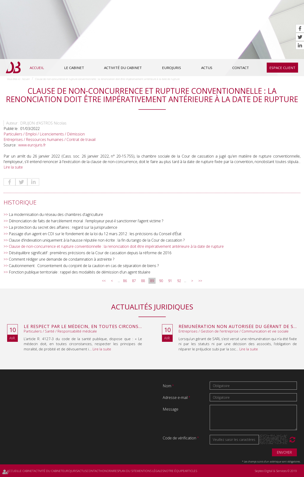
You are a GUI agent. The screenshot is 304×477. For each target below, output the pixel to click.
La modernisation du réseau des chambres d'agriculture (56, 214)
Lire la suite (13, 167)
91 (170, 280)
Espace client (282, 67)
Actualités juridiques (152, 307)
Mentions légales (150, 471)
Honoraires (109, 471)
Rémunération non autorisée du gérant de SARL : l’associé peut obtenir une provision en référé (238, 326)
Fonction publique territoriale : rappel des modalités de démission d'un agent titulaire (79, 272)
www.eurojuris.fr (32, 145)
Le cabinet (74, 67)
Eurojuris (171, 67)
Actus (206, 67)
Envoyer (284, 452)
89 (152, 280)
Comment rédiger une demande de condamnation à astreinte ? (61, 259)
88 (143, 280)
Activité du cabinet (123, 67)
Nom (167, 385)
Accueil (37, 67)
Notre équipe (174, 471)
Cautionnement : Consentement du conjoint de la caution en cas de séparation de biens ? (84, 265)
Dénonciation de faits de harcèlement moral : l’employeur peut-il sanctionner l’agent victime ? (86, 221)
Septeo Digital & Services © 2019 (276, 471)
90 (161, 280)
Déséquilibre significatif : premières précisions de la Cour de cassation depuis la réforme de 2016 (90, 252)
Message (170, 409)
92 (179, 280)
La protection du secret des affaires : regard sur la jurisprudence (63, 227)
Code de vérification (179, 438)
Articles (191, 471)
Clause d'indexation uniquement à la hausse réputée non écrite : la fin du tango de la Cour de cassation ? (97, 240)
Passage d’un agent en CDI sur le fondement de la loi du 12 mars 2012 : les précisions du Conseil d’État (95, 233)
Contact (240, 67)
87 (134, 280)
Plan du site (128, 471)
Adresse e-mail (176, 397)
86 (125, 280)
